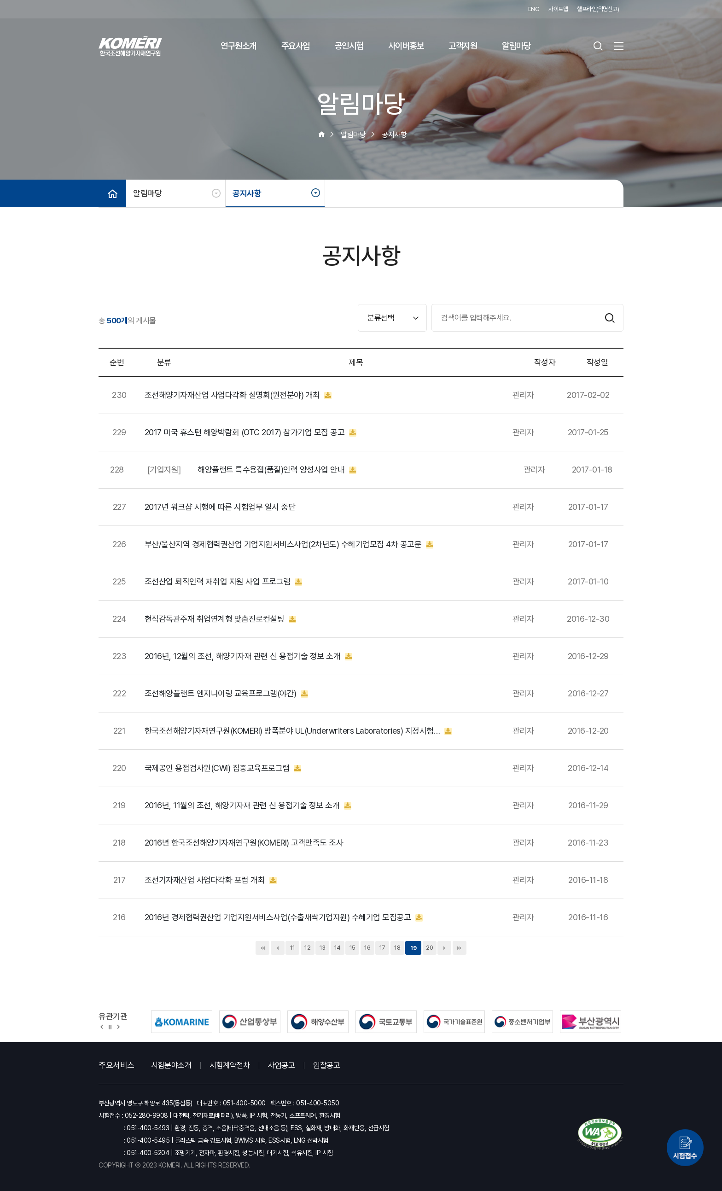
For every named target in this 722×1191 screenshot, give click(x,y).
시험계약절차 (230, 1065)
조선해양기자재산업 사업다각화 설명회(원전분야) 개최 (238, 395)
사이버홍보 (406, 46)
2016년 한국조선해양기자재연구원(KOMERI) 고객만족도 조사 (244, 842)
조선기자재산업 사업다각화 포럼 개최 (211, 880)
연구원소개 (238, 46)
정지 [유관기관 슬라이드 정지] (110, 1026)
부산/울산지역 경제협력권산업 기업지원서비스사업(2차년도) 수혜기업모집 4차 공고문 (289, 544)
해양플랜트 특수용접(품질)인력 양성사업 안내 (277, 469)
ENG (534, 9)
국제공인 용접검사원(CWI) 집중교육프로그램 (223, 768)
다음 (444, 948)
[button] (102, 1026)
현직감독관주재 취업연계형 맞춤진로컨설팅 (220, 619)
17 (382, 947)
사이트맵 (558, 9)
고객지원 (462, 46)
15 (352, 947)
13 (323, 947)
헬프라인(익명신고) (598, 9)
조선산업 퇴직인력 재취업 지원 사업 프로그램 (224, 581)
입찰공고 (326, 1065)
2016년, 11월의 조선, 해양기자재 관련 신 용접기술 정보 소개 (248, 805)
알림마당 (516, 46)
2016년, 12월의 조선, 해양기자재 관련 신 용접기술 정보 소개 (248, 656)
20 (429, 947)
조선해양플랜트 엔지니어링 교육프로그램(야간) (227, 693)
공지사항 (247, 193)
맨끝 (459, 948)
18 (397, 947)
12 (307, 947)
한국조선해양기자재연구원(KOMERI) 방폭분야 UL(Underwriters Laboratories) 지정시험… (298, 731)
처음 (262, 948)
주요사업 (295, 46)
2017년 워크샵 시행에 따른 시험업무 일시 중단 (220, 507)
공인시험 (349, 46)
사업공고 (281, 1065)
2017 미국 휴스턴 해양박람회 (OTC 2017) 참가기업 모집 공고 (250, 432)
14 (337, 947)
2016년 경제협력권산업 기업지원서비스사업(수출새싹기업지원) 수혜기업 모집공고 (284, 917)
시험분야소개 (171, 1065)
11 (292, 947)
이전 (278, 948)
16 (367, 947)
